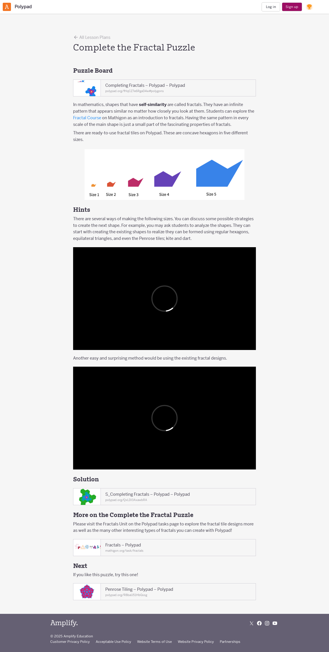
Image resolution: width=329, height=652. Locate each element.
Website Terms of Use (154, 641)
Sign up (292, 7)
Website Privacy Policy (196, 641)
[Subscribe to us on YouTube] (275, 623)
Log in (271, 7)
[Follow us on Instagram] (267, 623)
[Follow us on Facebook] (259, 623)
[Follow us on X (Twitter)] (251, 623)
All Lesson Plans (91, 37)
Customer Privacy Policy (70, 641)
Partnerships (230, 641)
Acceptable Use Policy (113, 641)
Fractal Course (87, 117)
